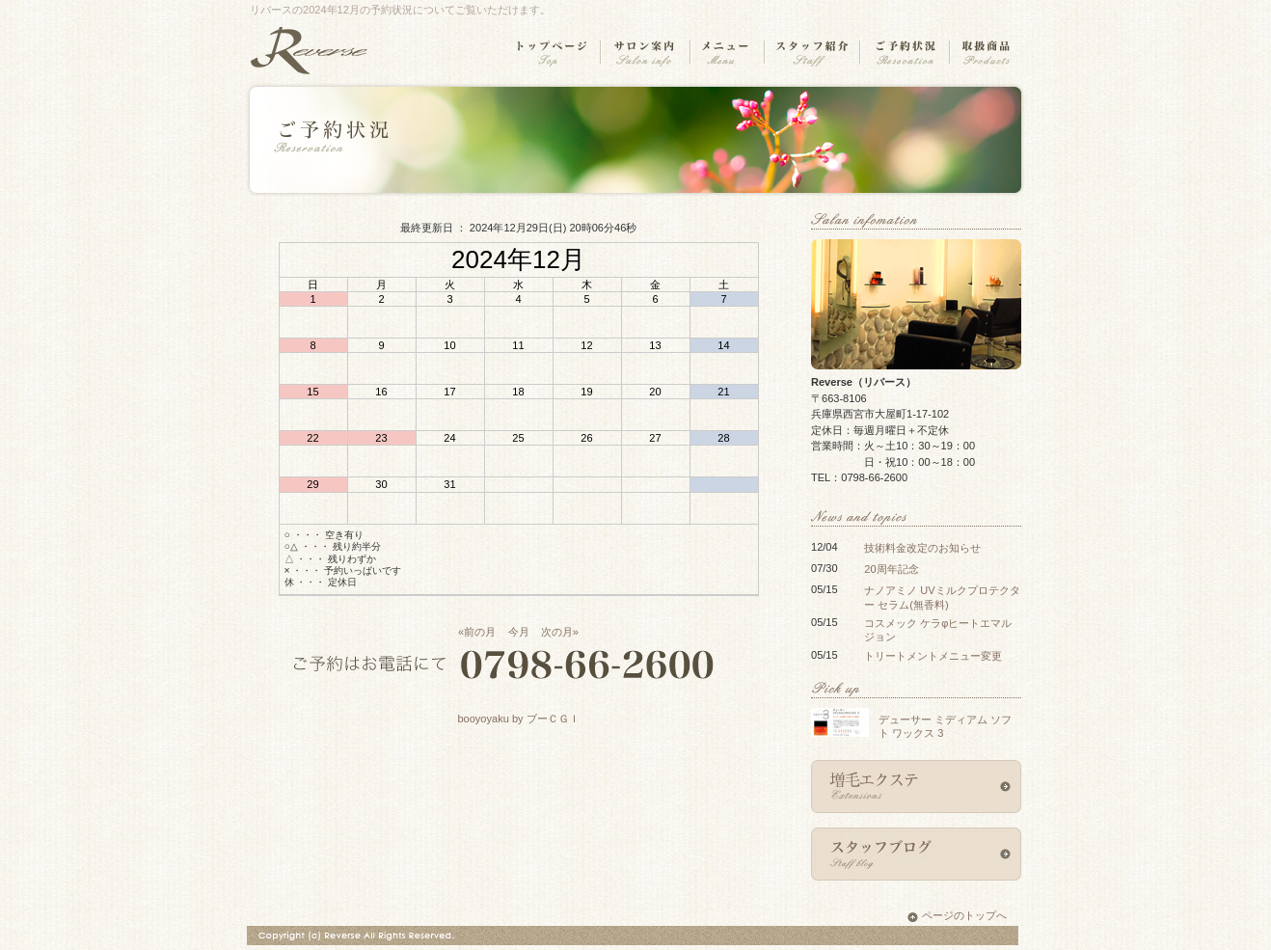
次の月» (560, 632)
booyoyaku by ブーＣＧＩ (518, 718)
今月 (518, 632)
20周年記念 (891, 569)
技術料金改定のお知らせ (922, 548)
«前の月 (477, 632)
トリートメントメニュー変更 (933, 656)
